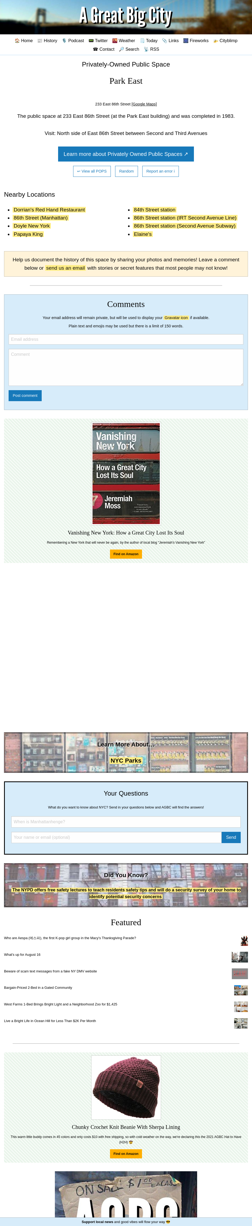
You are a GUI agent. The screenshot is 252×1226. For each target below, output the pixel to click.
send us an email (65, 268)
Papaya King (28, 234)
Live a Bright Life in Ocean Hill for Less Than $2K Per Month (50, 1021)
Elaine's (143, 234)
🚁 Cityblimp (225, 40)
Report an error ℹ (160, 171)
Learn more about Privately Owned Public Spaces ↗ (126, 154)
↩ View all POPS (92, 171)
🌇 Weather (123, 40)
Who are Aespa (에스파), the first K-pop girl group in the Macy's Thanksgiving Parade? (70, 938)
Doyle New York (32, 226)
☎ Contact (103, 49)
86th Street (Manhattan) (41, 218)
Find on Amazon (126, 554)
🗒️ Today (149, 40)
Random (126, 171)
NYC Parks (126, 760)
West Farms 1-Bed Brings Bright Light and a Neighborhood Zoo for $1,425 (60, 1004)
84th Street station (154, 210)
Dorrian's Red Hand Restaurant (49, 210)
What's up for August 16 (22, 955)
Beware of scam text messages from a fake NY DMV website (50, 971)
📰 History (47, 40)
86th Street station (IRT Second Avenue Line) (185, 218)
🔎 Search (129, 49)
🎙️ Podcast (73, 40)
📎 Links (170, 40)
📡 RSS (151, 49)
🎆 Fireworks (195, 40)
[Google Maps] (144, 104)
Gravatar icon (176, 318)
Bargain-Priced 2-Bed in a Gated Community (38, 988)
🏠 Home (24, 40)
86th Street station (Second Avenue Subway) (185, 226)
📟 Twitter (98, 40)
